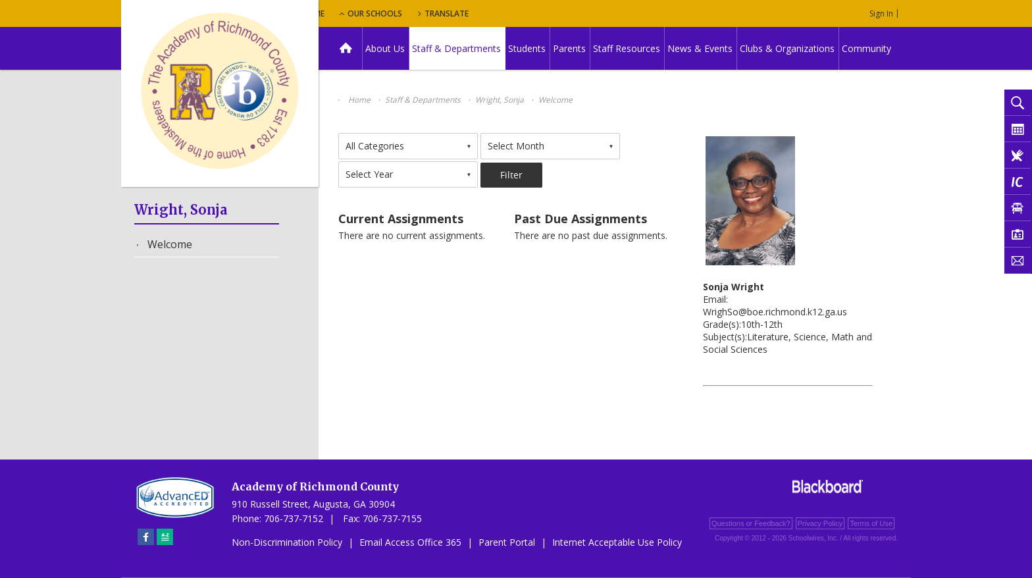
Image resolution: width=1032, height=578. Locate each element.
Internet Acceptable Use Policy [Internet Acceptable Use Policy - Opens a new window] (617, 542)
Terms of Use (871, 523)
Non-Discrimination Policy (287, 542)
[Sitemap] (165, 537)
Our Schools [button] (457, 13)
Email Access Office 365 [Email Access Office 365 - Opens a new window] (410, 542)
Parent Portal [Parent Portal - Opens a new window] (506, 542)
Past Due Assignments (580, 218)
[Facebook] (146, 537)
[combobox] (408, 146)
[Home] (346, 48)
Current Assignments (400, 218)
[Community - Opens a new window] (867, 48)
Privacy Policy (820, 523)
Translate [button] (533, 13)
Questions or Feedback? (750, 523)
